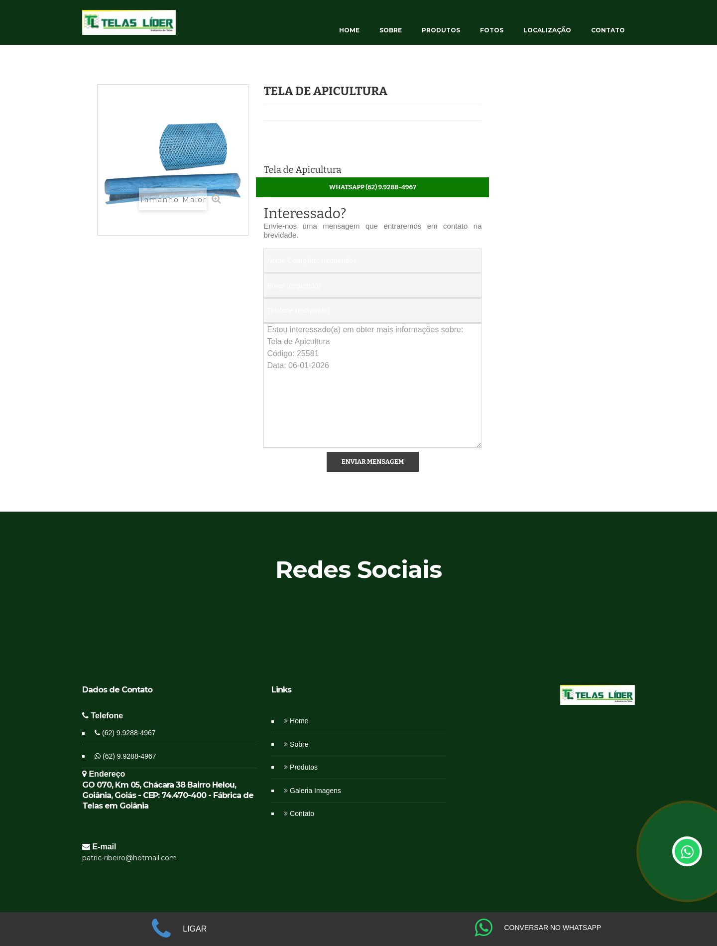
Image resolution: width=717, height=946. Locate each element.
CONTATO (608, 30)
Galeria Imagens (315, 791)
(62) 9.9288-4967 (125, 733)
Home (299, 721)
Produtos (304, 767)
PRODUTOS (441, 30)
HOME (349, 30)
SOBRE (390, 30)
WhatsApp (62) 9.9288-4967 (372, 187)
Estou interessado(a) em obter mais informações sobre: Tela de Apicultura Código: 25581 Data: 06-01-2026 (372, 385)
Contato (302, 813)
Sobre (299, 744)
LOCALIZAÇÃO (547, 30)
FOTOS (491, 30)
